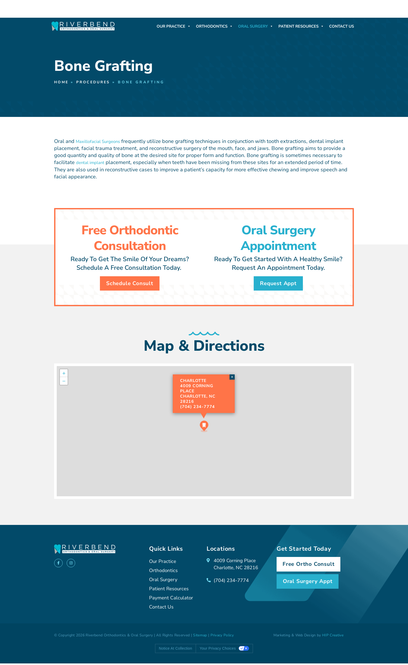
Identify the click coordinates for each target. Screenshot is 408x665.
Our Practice (174, 26)
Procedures (97, 82)
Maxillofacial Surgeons (102, 141)
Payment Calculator (172, 599)
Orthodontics (214, 26)
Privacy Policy (222, 637)
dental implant (93, 162)
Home (62, 82)
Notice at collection (175, 650)
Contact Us (341, 26)
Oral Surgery (255, 26)
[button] (204, 428)
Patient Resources (301, 26)
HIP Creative (332, 637)
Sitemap (200, 637)
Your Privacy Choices (218, 650)
